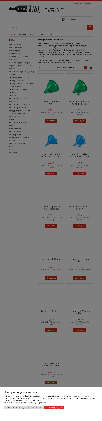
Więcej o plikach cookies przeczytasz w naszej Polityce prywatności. (27, 402)
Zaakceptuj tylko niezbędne (16, 408)
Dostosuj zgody (36, 408)
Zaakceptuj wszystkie (54, 408)
